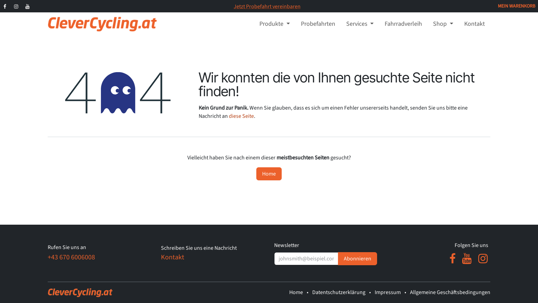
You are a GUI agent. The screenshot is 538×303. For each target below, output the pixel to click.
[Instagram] (16, 6)
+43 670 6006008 (71, 257)
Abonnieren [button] (357, 258)
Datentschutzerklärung (338, 292)
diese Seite (241, 116)
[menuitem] (274, 23)
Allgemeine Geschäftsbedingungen (450, 292)
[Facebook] (5, 6)
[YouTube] (28, 6)
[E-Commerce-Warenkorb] (516, 6)
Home (269, 174)
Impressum (388, 292)
